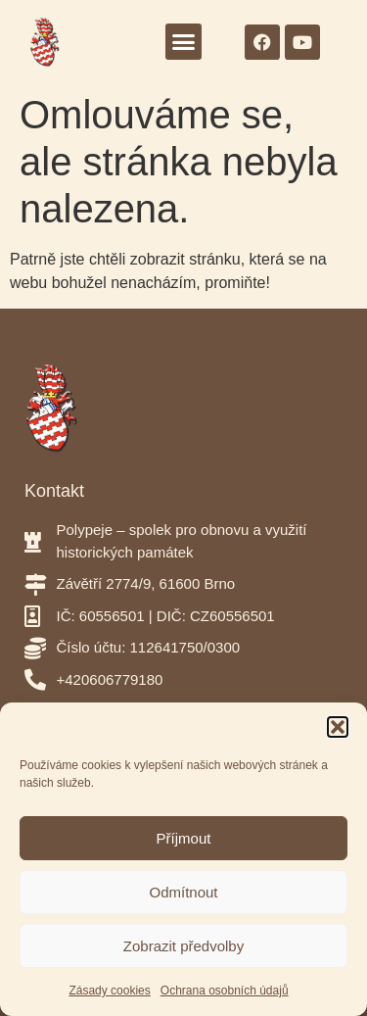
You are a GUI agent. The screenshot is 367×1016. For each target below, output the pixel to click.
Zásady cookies (109, 990)
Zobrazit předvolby (183, 946)
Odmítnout (183, 892)
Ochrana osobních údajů (225, 990)
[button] (337, 727)
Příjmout (184, 838)
